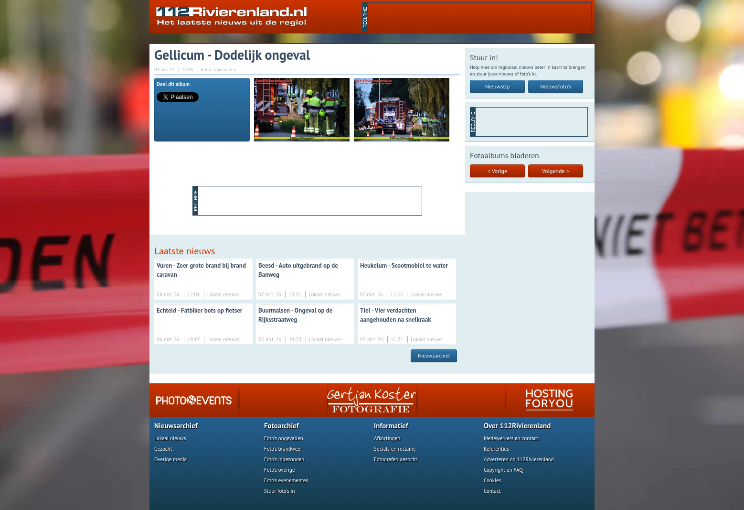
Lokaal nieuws (170, 438)
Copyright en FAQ (503, 470)
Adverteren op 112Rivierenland (519, 459)
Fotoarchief (281, 425)
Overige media (170, 459)
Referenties (496, 448)
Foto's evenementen (286, 480)
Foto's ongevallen (283, 438)
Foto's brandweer (283, 448)
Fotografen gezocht (395, 459)
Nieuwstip (497, 86)
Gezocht (163, 448)
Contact (492, 491)
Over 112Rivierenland (517, 425)
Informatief (391, 425)
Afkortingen (387, 438)
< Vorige (497, 170)
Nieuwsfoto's (555, 86)
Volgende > (555, 170)
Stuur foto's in (279, 491)
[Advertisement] (479, 17)
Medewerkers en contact (511, 438)
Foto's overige (279, 470)
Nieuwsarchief (434, 355)
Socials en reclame (395, 448)
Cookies (492, 480)
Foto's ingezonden (284, 459)
